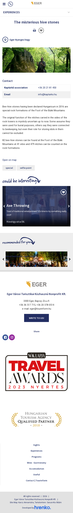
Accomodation (36, 468)
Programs (36, 456)
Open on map (9, 159)
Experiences (36, 450)
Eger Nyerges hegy (20, 39)
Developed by (36, 508)
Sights (36, 444)
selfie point (26, 167)
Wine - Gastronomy (36, 462)
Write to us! (36, 318)
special (9, 167)
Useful (36, 474)
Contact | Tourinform (36, 480)
